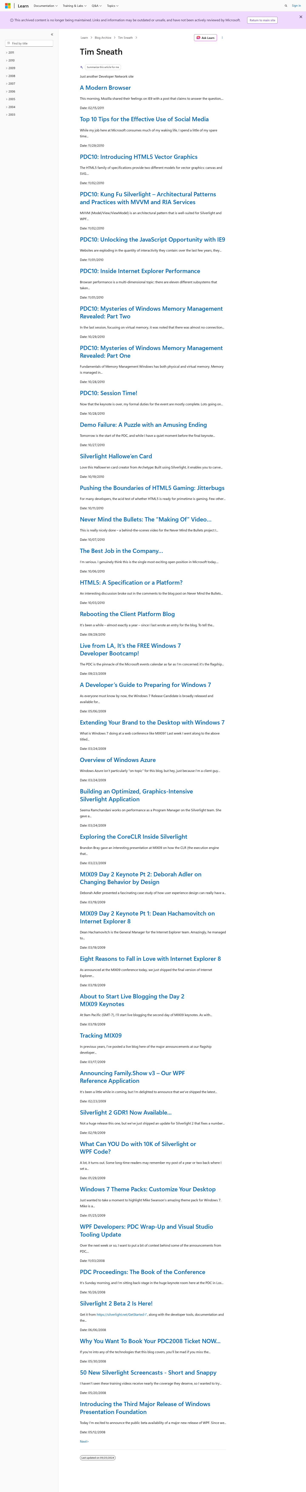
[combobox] (29, 43)
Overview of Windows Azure (118, 759)
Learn (84, 38)
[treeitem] (29, 52)
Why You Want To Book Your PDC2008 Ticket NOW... (150, 1341)
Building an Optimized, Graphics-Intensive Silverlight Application (136, 795)
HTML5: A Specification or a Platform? (131, 582)
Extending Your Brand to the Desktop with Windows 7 (152, 722)
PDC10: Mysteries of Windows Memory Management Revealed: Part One (151, 351)
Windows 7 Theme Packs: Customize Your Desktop (148, 1189)
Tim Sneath (125, 38)
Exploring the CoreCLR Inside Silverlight (133, 836)
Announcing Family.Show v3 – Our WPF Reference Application (132, 1076)
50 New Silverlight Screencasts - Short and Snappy (148, 1372)
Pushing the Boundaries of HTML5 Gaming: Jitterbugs (152, 487)
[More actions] (222, 37)
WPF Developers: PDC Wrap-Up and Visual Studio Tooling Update (146, 1230)
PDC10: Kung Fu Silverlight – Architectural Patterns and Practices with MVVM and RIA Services (148, 197)
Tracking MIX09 (101, 1035)
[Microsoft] (8, 6)
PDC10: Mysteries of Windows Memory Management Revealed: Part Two (151, 312)
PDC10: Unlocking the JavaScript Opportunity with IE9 (152, 239)
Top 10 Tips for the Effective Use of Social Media (144, 119)
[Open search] (286, 6)
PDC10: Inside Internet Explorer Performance (140, 271)
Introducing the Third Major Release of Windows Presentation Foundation (145, 1407)
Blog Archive (103, 38)
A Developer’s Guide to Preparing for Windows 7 (145, 684)
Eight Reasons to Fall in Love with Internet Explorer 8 (150, 958)
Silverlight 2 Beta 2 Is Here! (116, 1303)
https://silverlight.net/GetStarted (120, 1314)
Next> (84, 1441)
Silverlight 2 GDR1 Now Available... (126, 1112)
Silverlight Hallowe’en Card (116, 456)
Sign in (296, 5)
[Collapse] (52, 34)
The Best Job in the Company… (121, 550)
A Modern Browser (105, 87)
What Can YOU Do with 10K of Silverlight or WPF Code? (138, 1147)
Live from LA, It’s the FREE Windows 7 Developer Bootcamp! (130, 649)
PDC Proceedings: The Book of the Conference (142, 1272)
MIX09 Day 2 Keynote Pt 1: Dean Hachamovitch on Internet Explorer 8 (147, 917)
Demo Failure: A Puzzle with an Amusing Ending (143, 424)
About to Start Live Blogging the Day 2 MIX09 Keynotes (132, 1000)
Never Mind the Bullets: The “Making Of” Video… (146, 519)
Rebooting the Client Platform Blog (127, 614)
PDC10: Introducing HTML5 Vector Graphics (139, 156)
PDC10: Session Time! (108, 393)
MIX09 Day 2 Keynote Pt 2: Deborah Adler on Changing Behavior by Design (140, 878)
